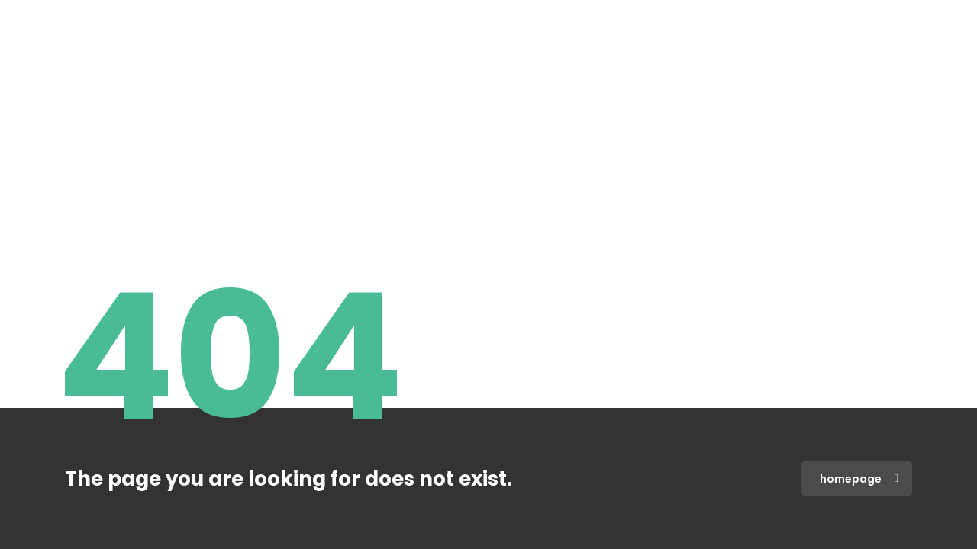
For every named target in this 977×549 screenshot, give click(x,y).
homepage (859, 478)
